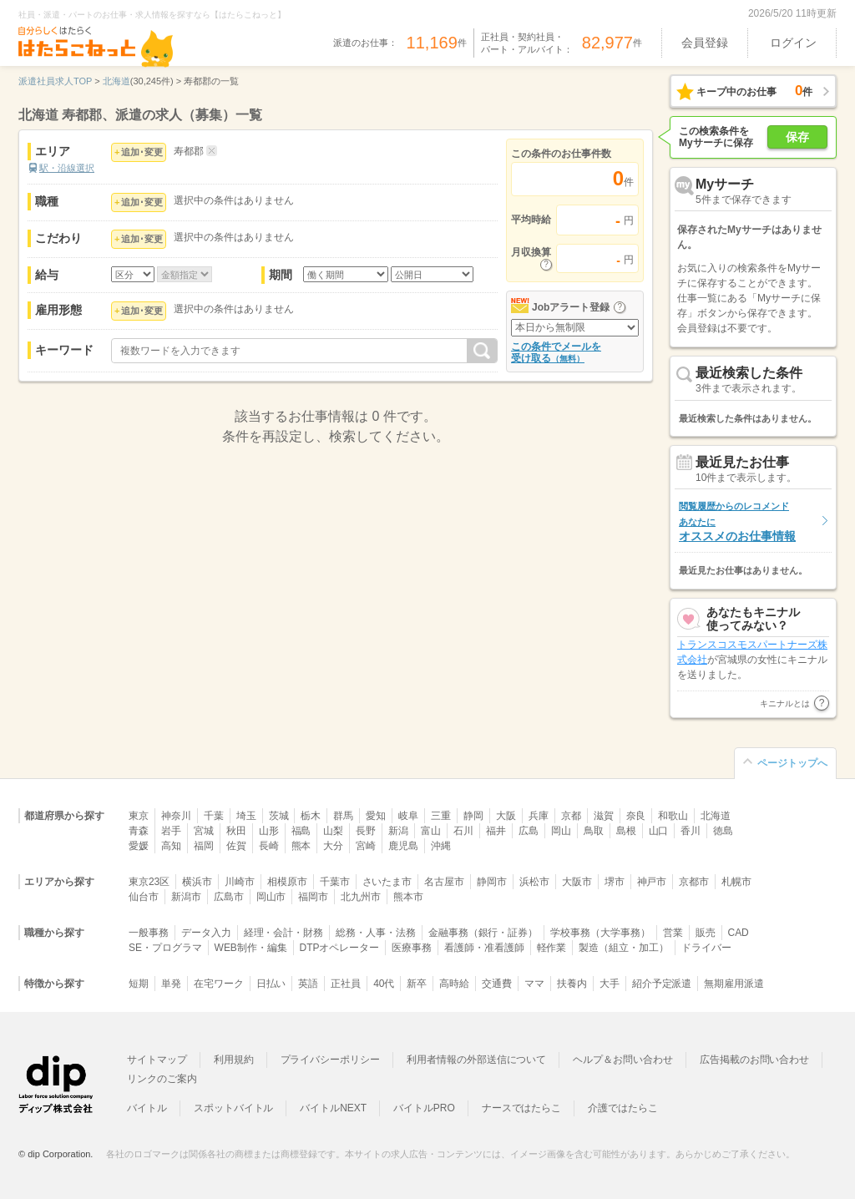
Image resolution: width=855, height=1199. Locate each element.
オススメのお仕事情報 (737, 521)
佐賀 (236, 846)
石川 (463, 831)
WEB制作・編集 (251, 948)
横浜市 (197, 882)
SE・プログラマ (165, 948)
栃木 (311, 816)
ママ (534, 983)
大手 (610, 983)
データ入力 (206, 932)
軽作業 (552, 948)
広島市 (229, 897)
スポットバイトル (234, 1108)
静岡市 (492, 882)
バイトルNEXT (333, 1108)
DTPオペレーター (340, 948)
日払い (271, 983)
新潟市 (186, 897)
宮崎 (366, 846)
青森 (139, 831)
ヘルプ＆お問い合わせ (623, 1059)
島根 (626, 831)
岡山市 (271, 897)
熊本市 (408, 897)
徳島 (723, 831)
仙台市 (144, 897)
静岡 (473, 816)
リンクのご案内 (162, 1079)
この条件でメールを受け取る (556, 352)
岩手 (171, 831)
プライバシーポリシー (331, 1059)
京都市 (694, 882)
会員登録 (704, 42)
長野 (366, 831)
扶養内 (572, 983)
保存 (797, 137)
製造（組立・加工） (624, 948)
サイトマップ (157, 1059)
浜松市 (534, 882)
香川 (690, 831)
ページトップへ (792, 763)
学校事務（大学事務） (600, 932)
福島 (301, 831)
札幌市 (736, 882)
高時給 (454, 983)
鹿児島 (403, 846)
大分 (333, 846)
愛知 (376, 816)
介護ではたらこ (623, 1108)
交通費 (497, 983)
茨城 (279, 816)
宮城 (204, 831)
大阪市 (577, 882)
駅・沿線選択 (66, 168)
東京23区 (149, 882)
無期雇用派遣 (734, 983)
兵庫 (539, 816)
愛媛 (139, 846)
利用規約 (234, 1059)
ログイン (793, 42)
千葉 (214, 816)
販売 (706, 932)
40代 (383, 983)
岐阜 (408, 816)
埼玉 (246, 816)
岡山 (561, 831)
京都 (571, 816)
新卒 (417, 983)
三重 (441, 816)
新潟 (398, 831)
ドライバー (706, 948)
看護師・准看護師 (484, 948)
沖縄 (441, 846)
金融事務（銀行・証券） (483, 932)
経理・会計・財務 (284, 932)
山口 (659, 831)
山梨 (333, 831)
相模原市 (287, 882)
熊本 (301, 846)
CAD (738, 932)
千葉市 (335, 882)
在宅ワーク (219, 983)
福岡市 (313, 897)
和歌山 (673, 816)
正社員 (346, 983)
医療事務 (412, 948)
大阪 (506, 816)
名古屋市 (444, 882)
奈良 (636, 816)
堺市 (615, 882)
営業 (673, 932)
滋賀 (604, 816)
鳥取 (594, 831)
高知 (171, 846)
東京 (139, 816)
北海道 (716, 816)
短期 (139, 983)
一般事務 (149, 932)
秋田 (236, 831)
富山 (431, 831)
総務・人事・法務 (376, 932)
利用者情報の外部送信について (476, 1059)
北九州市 (361, 897)
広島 (529, 831)
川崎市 (240, 882)
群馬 (343, 816)
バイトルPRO (424, 1108)
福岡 (204, 846)
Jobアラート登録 (571, 307)
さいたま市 (387, 882)
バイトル (147, 1108)
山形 (269, 831)
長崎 (269, 846)
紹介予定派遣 (662, 983)
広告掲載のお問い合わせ (754, 1059)
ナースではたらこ (522, 1108)
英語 (308, 983)
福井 (496, 831)
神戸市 (652, 882)
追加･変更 (142, 152)
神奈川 (176, 816)
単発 (171, 983)
